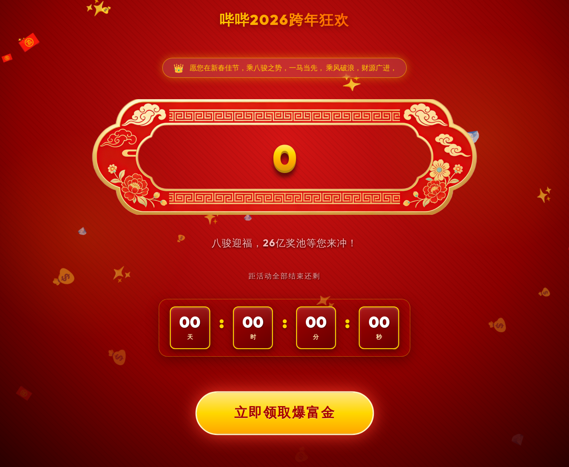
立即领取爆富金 (284, 412)
